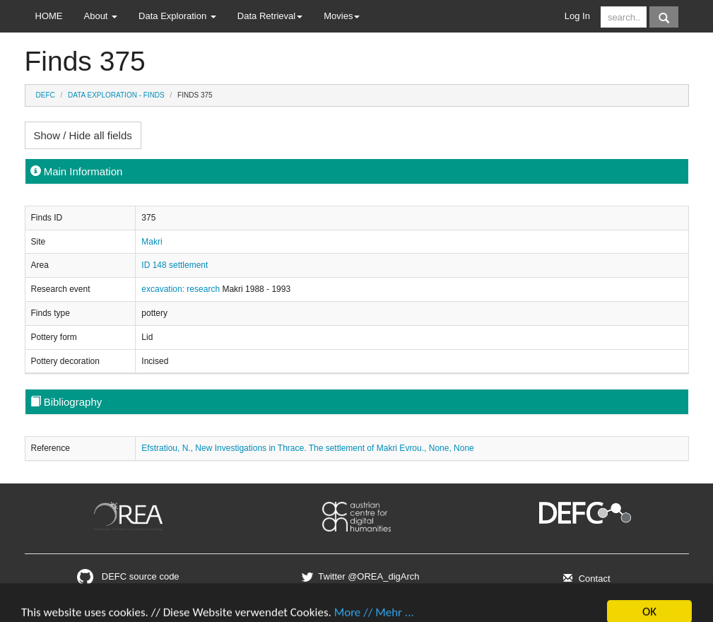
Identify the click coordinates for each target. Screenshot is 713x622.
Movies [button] (342, 16)
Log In (577, 16)
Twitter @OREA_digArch (359, 576)
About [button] (101, 16)
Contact (585, 578)
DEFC (45, 95)
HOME (49, 16)
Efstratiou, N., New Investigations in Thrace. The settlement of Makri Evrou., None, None (307, 448)
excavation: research (181, 289)
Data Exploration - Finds (116, 95)
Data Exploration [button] (177, 16)
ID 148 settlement (174, 265)
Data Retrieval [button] (269, 16)
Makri (151, 242)
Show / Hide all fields (83, 135)
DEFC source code (128, 576)
